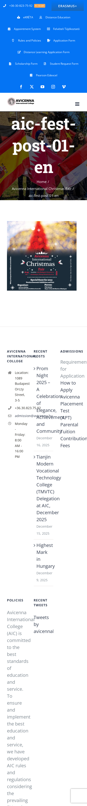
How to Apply (68, 386)
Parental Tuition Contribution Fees (70, 435)
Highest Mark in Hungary (43, 555)
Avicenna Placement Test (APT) (70, 407)
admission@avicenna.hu (21, 416)
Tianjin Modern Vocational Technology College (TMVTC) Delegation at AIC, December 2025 (43, 488)
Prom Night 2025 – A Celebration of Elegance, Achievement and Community (43, 399)
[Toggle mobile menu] (77, 104)
